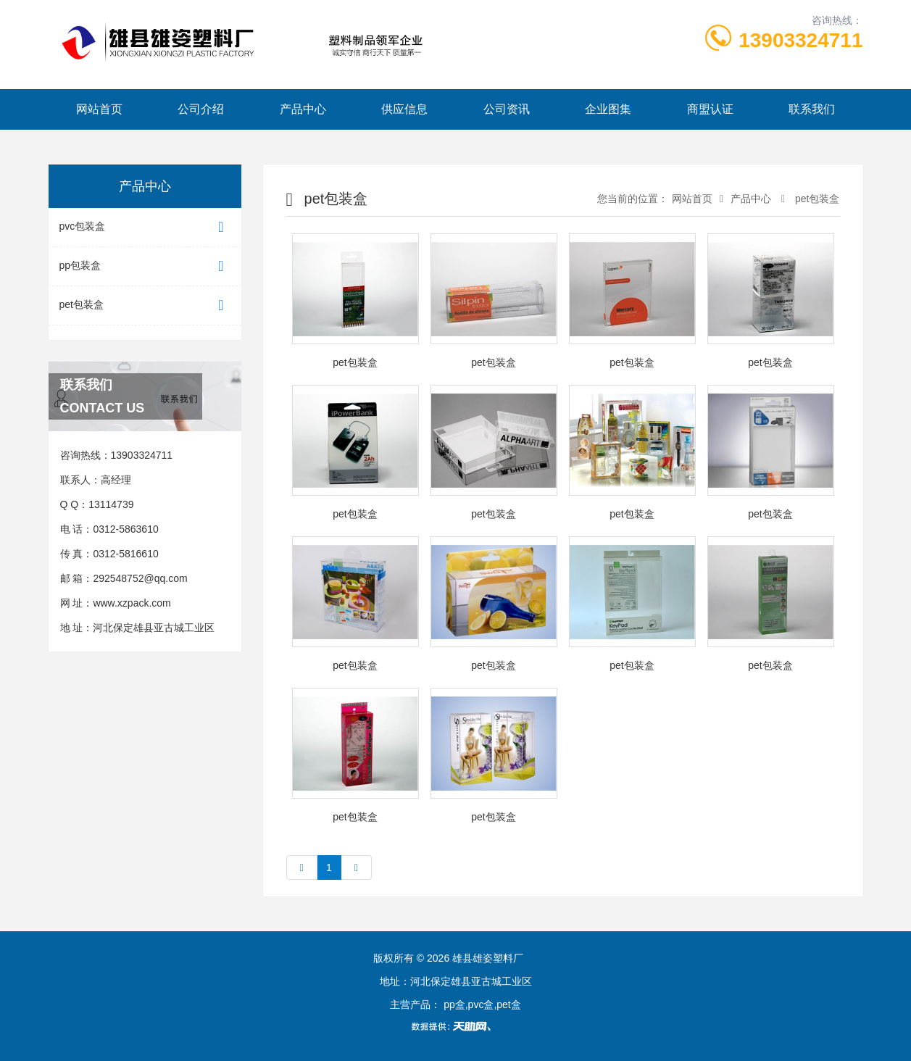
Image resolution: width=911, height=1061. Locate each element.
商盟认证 (710, 109)
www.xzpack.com (131, 603)
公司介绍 (201, 109)
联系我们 (812, 109)
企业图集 (608, 109)
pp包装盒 (144, 266)
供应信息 (404, 109)
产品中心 (303, 109)
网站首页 (99, 109)
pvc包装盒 (144, 227)
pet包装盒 (144, 305)
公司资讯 (506, 109)
